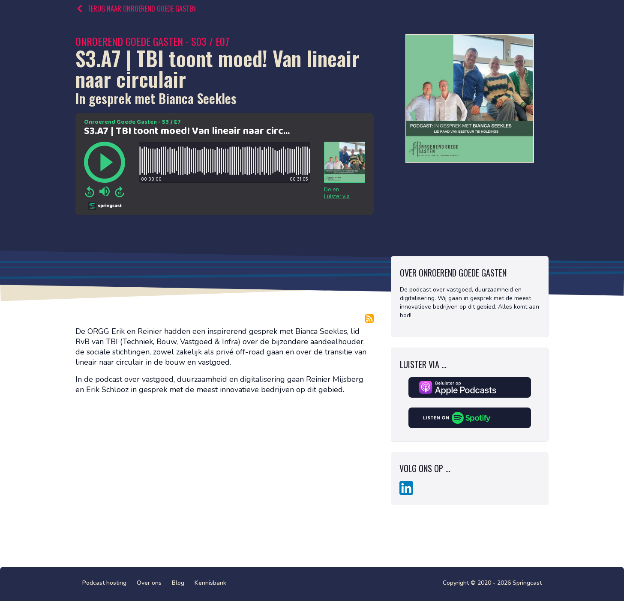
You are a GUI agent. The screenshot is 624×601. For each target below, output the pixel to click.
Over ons (149, 583)
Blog (178, 583)
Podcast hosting (104, 583)
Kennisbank (210, 583)
